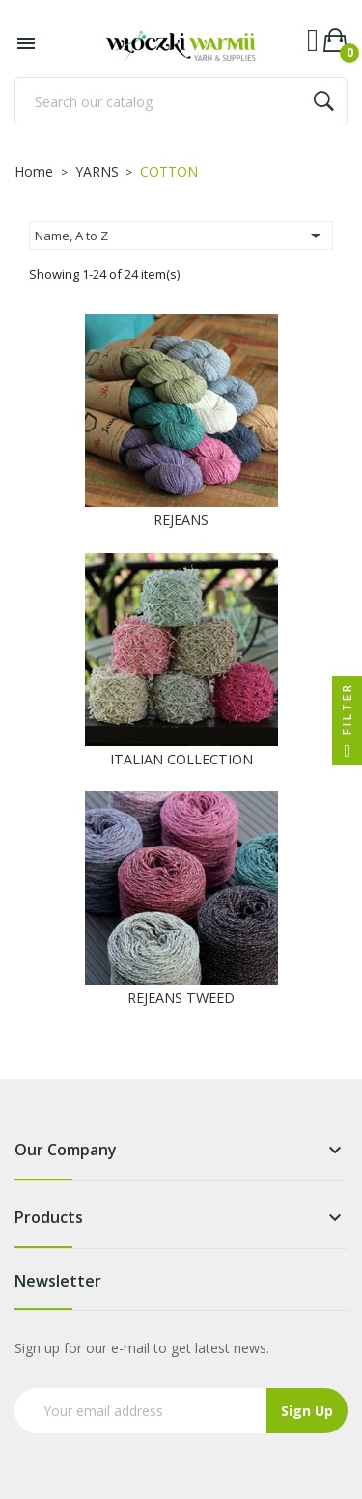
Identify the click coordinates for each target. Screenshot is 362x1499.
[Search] (181, 101)
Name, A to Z (181, 235)
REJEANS (181, 520)
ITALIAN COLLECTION (181, 759)
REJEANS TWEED (181, 997)
